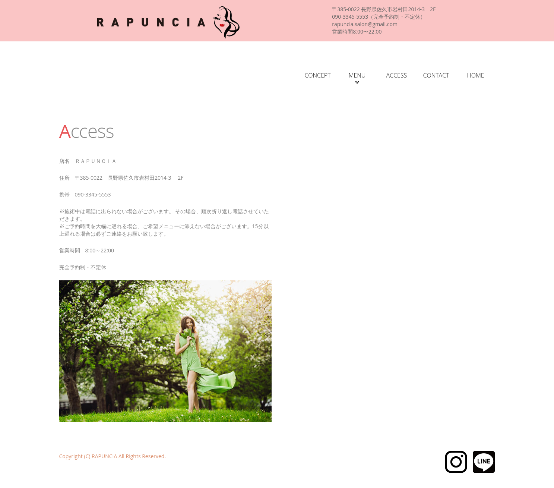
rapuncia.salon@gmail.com (365, 24)
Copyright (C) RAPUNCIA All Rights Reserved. (112, 456)
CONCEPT (317, 75)
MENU (357, 77)
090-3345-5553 (350, 16)
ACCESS (396, 75)
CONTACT (436, 75)
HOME (475, 75)
